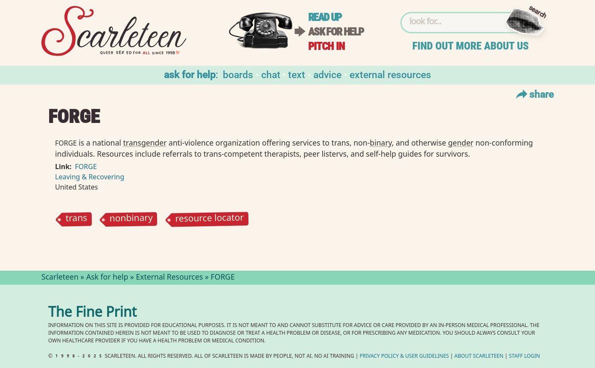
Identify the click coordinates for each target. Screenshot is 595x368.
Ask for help (336, 32)
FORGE (86, 166)
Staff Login (524, 356)
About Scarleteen (479, 356)
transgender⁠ (144, 142)
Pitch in (326, 46)
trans (76, 219)
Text (296, 74)
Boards (238, 74)
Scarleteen (60, 278)
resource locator (209, 219)
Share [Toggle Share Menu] (534, 94)
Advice (327, 74)
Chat (270, 74)
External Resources (390, 74)
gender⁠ (461, 142)
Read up (324, 17)
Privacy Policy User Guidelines (404, 356)
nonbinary (131, 219)
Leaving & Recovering (89, 176)
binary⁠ (381, 142)
